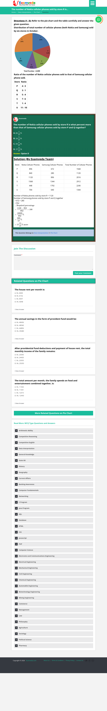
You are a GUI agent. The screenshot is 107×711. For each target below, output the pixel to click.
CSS (18, 532)
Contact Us (79, 660)
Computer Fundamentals (26, 490)
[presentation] (18, 133)
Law (18, 616)
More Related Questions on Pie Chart (53, 413)
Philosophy (21, 622)
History (20, 466)
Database (20, 520)
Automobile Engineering (26, 586)
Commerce (21, 604)
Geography (21, 472)
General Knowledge (24, 454)
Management (22, 610)
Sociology (20, 634)
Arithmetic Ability (24, 430)
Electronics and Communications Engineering (34, 556)
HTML (19, 526)
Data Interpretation (41, 233)
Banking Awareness (24, 484)
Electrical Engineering (25, 562)
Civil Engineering (23, 574)
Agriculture (21, 628)
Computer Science (24, 550)
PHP (18, 544)
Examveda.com (30, 660)
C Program (21, 502)
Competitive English (25, 442)
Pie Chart (54, 233)
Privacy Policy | (70, 660)
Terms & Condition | (58, 660)
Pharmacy (21, 645)
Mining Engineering (24, 598)
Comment (18, 255)
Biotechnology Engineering (27, 592)
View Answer (19, 309)
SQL (18, 514)
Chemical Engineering (25, 580)
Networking (21, 496)
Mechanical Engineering (26, 568)
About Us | (47, 660)
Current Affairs (23, 478)
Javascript (21, 538)
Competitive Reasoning (26, 436)
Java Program (22, 508)
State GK (20, 460)
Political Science (23, 640)
